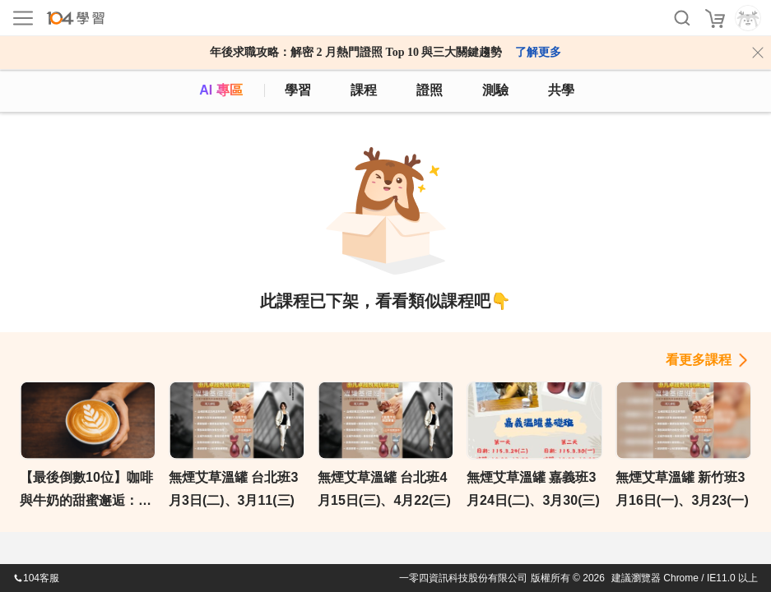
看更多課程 (699, 360)
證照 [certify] (429, 90)
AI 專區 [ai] (220, 90)
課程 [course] (364, 90)
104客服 (36, 578)
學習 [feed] (298, 90)
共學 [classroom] (561, 90)
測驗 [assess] (495, 90)
